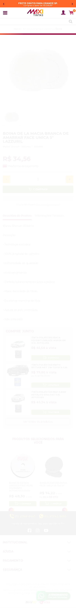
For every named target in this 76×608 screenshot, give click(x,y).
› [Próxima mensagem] (72, 3)
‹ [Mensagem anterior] (3, 3)
